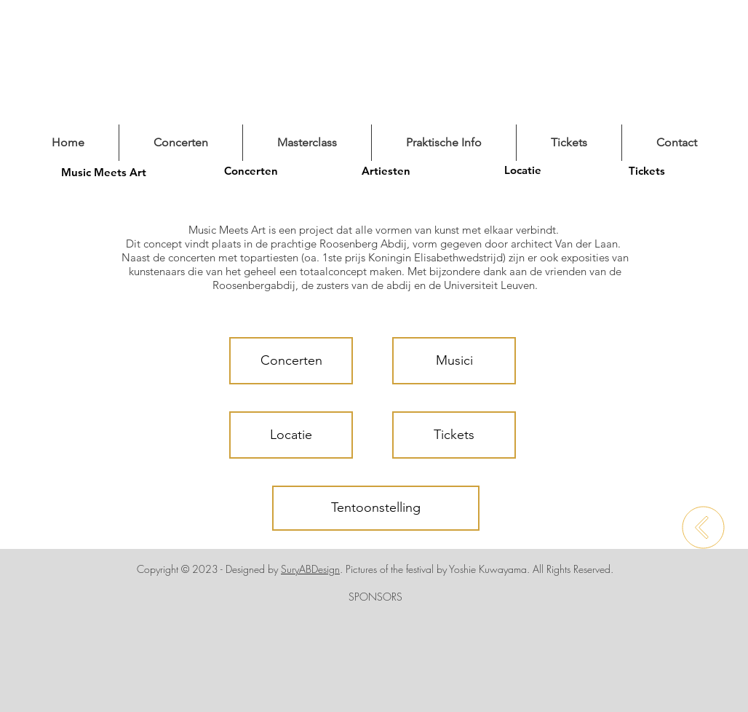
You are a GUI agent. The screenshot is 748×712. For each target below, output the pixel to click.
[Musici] (454, 360)
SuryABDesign (310, 569)
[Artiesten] (385, 170)
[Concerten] (251, 170)
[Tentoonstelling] (376, 508)
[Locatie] (522, 169)
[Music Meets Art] (103, 171)
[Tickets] (647, 170)
